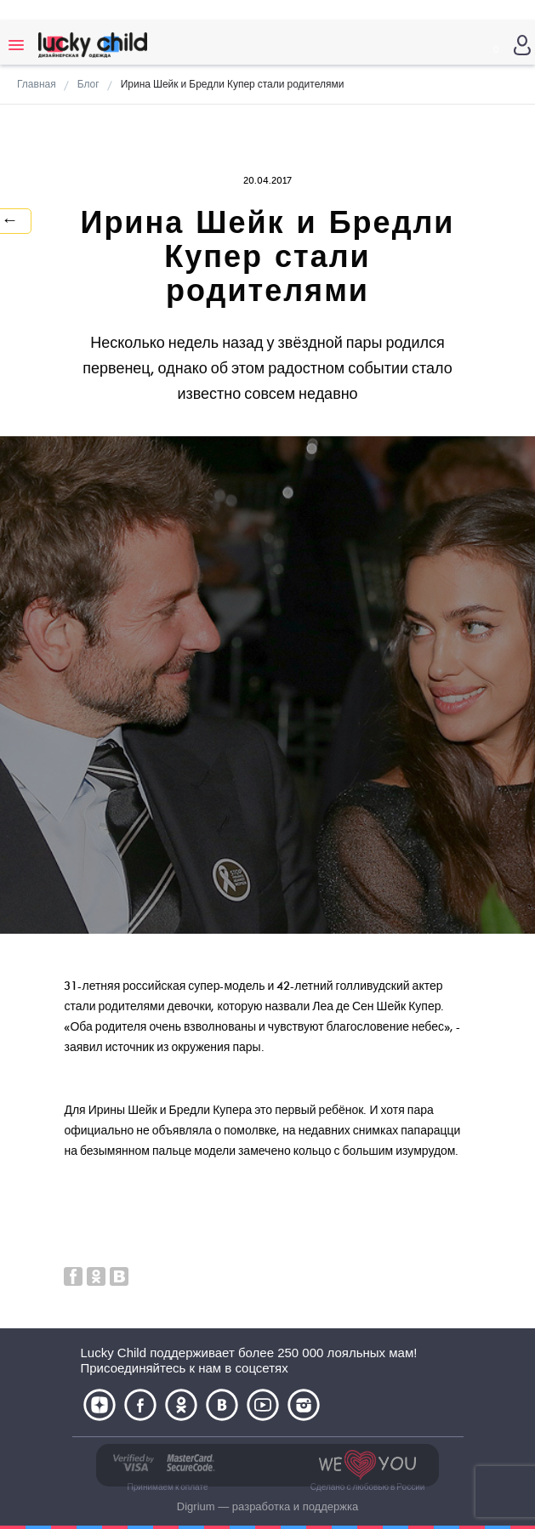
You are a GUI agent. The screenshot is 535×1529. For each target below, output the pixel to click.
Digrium (196, 1506)
